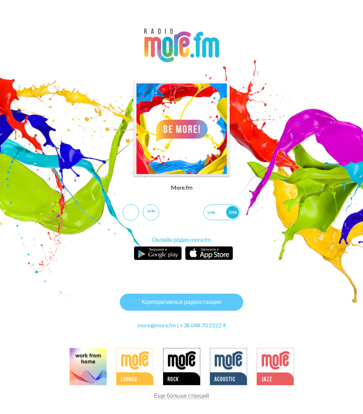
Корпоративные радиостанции (181, 301)
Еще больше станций (181, 395)
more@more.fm (157, 325)
